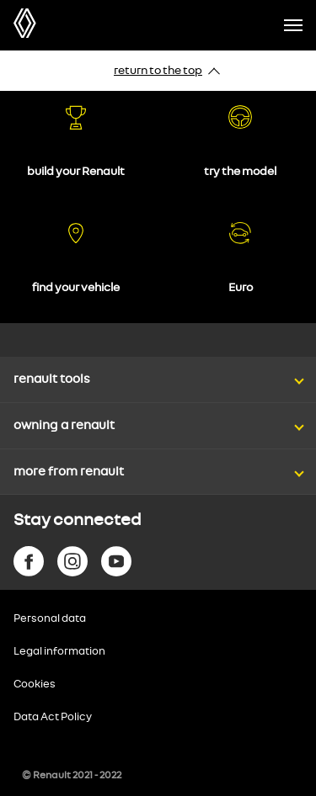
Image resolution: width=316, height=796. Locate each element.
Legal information (59, 651)
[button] (158, 363)
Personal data (49, 618)
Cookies (34, 684)
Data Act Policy (52, 717)
